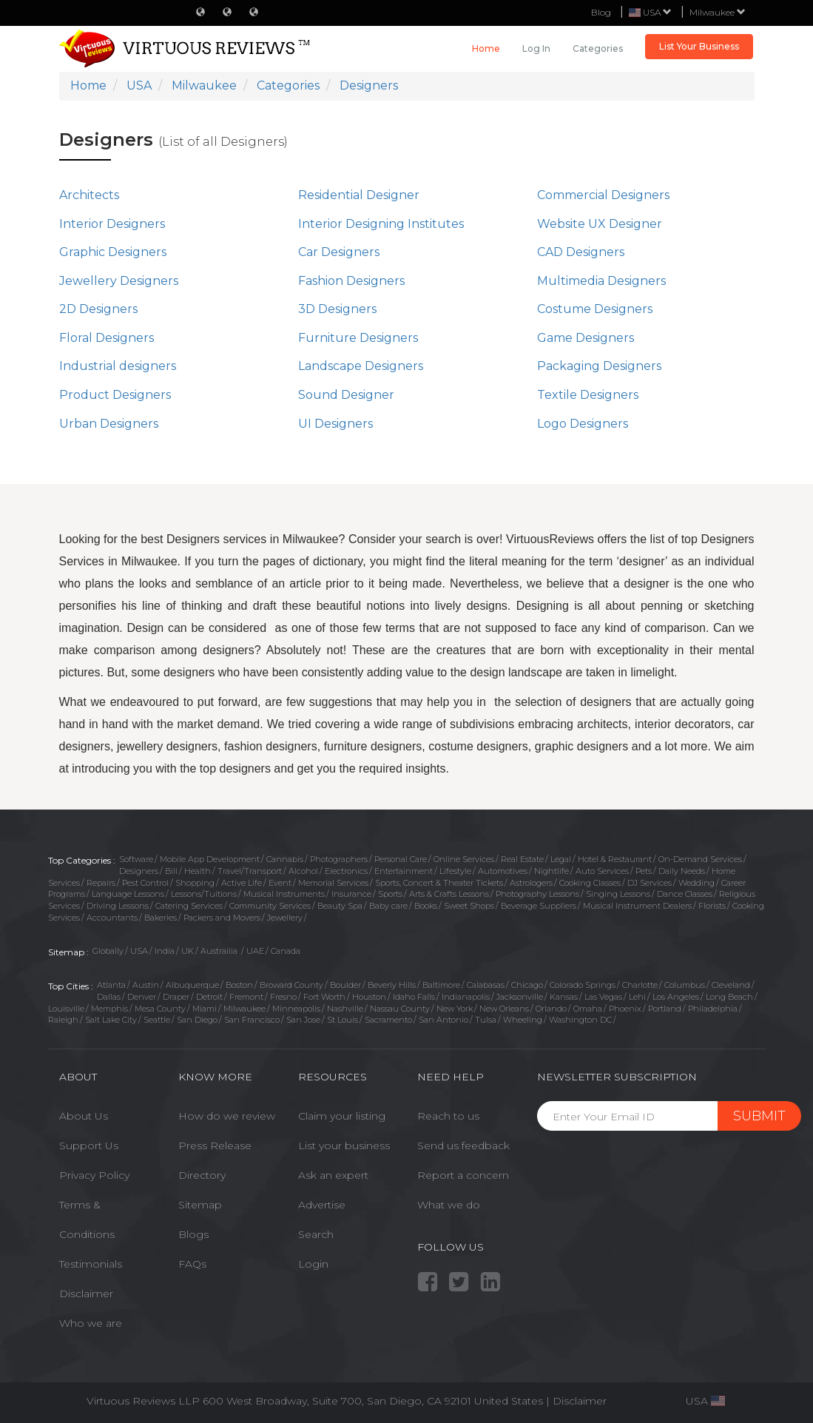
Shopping (195, 883)
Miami (204, 1008)
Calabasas (486, 985)
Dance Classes (684, 894)
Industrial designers (117, 366)
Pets (643, 871)
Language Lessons (128, 894)
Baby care (388, 906)
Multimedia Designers (601, 281)
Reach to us (448, 1116)
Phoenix (625, 1008)
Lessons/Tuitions (204, 894)
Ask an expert (333, 1175)
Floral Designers (106, 338)
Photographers (339, 859)
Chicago (527, 985)
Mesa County (160, 1008)
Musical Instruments (284, 894)
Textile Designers (587, 395)
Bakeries (160, 917)
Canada (285, 951)
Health (197, 871)
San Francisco (252, 1020)
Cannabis (284, 859)
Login (313, 1264)
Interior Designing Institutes (381, 224)
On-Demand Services (700, 859)
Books (425, 906)
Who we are (90, 1323)
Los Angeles (675, 997)
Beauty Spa (339, 906)
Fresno (283, 997)
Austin (145, 985)
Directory (202, 1175)
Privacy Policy (94, 1175)
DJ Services (649, 883)
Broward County (291, 985)
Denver (141, 997)
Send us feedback (463, 1145)
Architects (89, 195)
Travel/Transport (249, 871)
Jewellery (285, 917)
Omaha (587, 1008)
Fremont (246, 997)
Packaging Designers (599, 366)
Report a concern (463, 1175)
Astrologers (531, 883)
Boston (239, 985)
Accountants (112, 917)
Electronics (346, 871)
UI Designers (335, 424)
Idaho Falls (414, 997)
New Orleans (504, 1008)
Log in (536, 48)
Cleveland (731, 985)
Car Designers (338, 252)
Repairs (101, 883)
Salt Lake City (111, 1020)
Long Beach (729, 997)
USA (139, 951)
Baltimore (441, 985)
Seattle (157, 1020)
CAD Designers (580, 252)
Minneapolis (296, 1008)
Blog (601, 12)
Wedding (696, 883)
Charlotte (640, 985)
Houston (369, 997)
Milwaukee (717, 12)
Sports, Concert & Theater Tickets (439, 883)
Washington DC (580, 1020)
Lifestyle (455, 871)
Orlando (551, 1008)
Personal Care (400, 859)
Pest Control (145, 883)
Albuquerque (192, 985)
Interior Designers (112, 224)
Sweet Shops (469, 906)
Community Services (270, 906)
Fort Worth (324, 997)
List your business (344, 1145)
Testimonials (90, 1264)
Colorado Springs (582, 985)
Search (316, 1234)
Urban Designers (108, 424)
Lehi (637, 997)
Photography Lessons (537, 894)
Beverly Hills (392, 985)
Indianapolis (466, 997)
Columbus (684, 985)
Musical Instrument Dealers (637, 906)
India (165, 951)
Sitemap (200, 1204)
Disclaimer (86, 1293)
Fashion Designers (351, 281)
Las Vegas (603, 997)
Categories (598, 48)
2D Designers (98, 309)
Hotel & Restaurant (615, 859)
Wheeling (522, 1020)
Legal (560, 859)
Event (280, 883)
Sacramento (388, 1020)
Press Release (215, 1145)
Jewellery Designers (118, 281)
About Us (83, 1116)
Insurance (351, 894)
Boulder (345, 985)
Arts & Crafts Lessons (449, 894)
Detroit (209, 997)
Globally (108, 951)
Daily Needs (681, 871)
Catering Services (189, 906)
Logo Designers (582, 424)
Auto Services (602, 871)
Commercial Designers (603, 195)
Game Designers (585, 338)
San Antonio (443, 1020)
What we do (448, 1204)
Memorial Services (333, 883)
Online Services (464, 859)
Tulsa (485, 1020)
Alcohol (303, 871)
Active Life (241, 883)
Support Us (88, 1145)
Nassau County (400, 1008)
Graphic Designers (112, 252)
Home (486, 48)
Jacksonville (519, 997)
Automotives (502, 871)
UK (187, 951)
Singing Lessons (618, 894)
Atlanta (111, 985)
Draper (176, 997)
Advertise (321, 1204)
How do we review (226, 1116)
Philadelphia (713, 1008)
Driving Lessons (118, 906)
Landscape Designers (360, 366)
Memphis (109, 1008)
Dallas (109, 997)
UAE (255, 951)
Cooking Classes (590, 883)
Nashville (345, 1008)
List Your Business (699, 46)
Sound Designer (346, 395)
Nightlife (551, 871)
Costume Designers (594, 309)
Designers (138, 871)
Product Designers (115, 395)
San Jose (303, 1020)
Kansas (564, 997)
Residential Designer (358, 195)
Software (136, 859)
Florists (712, 906)
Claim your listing (341, 1116)
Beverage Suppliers (538, 906)
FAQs (192, 1264)
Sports (390, 894)
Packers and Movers (221, 917)
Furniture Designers (358, 338)
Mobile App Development (210, 859)
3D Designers (337, 309)
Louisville (66, 1008)
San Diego (197, 1020)
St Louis (342, 1020)
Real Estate (522, 859)
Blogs (193, 1234)
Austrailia (220, 951)
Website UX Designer (599, 224)
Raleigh (63, 1020)
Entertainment (403, 871)
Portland (664, 1008)
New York (454, 1008)
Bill (171, 871)
